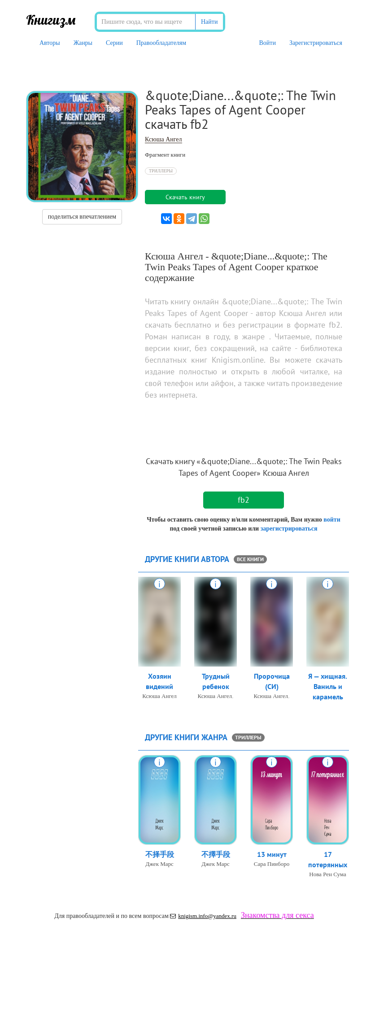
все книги (250, 559)
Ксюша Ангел (163, 139)
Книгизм (51, 20)
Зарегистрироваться (315, 43)
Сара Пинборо (271, 863)
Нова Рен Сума (327, 874)
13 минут (272, 854)
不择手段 (159, 854)
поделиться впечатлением (82, 216)
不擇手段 (215, 854)
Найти (209, 21)
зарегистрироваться (289, 528)
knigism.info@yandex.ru (203, 916)
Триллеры (161, 170)
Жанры (83, 43)
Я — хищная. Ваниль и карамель (327, 686)
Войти (267, 43)
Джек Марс (159, 863)
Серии (114, 43)
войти (331, 519)
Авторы (49, 43)
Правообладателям (161, 43)
